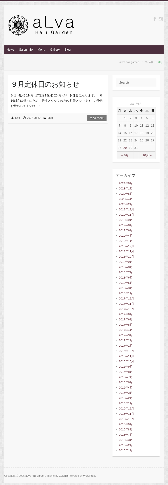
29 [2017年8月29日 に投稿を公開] (125, 148)
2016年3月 (126, 392)
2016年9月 (126, 366)
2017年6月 (126, 319)
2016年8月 (126, 371)
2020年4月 (126, 199)
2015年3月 (126, 440)
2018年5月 (126, 282)
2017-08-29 (33, 117)
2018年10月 (126, 256)
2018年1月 (126, 293)
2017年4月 (126, 330)
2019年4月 (126, 235)
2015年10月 (126, 419)
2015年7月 (126, 434)
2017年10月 (126, 309)
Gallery (55, 49)
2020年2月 (126, 204)
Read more (97, 118)
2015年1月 (126, 450)
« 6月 (125, 155)
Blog (68, 49)
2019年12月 (126, 209)
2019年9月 (126, 220)
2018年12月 (126, 246)
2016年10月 (126, 361)
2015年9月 (126, 424)
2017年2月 (126, 340)
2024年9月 (126, 183)
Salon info (26, 49)
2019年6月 (126, 230)
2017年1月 (126, 345)
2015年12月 (126, 408)
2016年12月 (126, 351)
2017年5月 (126, 324)
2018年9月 (126, 261)
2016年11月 (126, 356)
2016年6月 (126, 382)
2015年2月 (126, 445)
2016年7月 (126, 377)
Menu (41, 49)
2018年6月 (126, 277)
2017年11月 (126, 303)
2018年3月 (126, 288)
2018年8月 (126, 267)
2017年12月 (126, 298)
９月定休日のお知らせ (45, 84)
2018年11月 (126, 251)
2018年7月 (126, 272)
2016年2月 (126, 398)
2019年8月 (126, 225)
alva (17, 117)
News (10, 49)
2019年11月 (126, 214)
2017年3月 (126, 335)
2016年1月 (126, 403)
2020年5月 (126, 193)
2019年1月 (126, 240)
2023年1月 (126, 188)
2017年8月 (126, 314)
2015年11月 (126, 413)
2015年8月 (126, 429)
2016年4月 (126, 387)
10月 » (147, 155)
